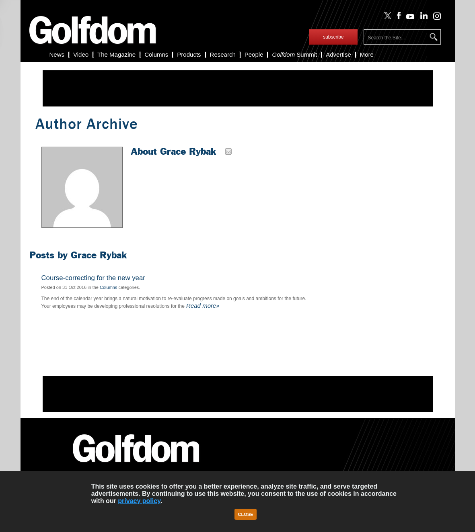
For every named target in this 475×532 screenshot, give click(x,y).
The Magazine (116, 54)
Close (245, 514)
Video (80, 54)
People (254, 54)
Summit (294, 54)
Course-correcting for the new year (93, 278)
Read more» (202, 305)
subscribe (333, 37)
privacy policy (139, 500)
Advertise (338, 54)
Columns (156, 54)
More (367, 54)
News (57, 54)
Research (223, 54)
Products (189, 54)
